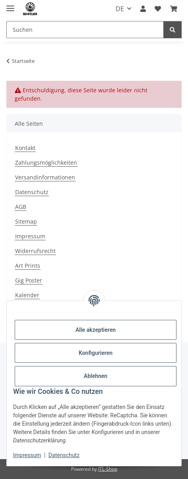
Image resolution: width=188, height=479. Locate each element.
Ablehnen (95, 376)
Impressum (27, 455)
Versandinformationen (45, 177)
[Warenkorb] (174, 9)
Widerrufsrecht (35, 251)
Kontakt (25, 148)
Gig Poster (28, 280)
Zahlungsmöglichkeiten (46, 162)
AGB (20, 206)
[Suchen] (85, 29)
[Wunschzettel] (157, 9)
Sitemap (26, 221)
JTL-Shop (107, 468)
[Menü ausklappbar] (10, 5)
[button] (143, 9)
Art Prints (27, 265)
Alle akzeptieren (96, 330)
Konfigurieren (95, 353)
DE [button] (120, 8)
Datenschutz (63, 455)
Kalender (27, 295)
